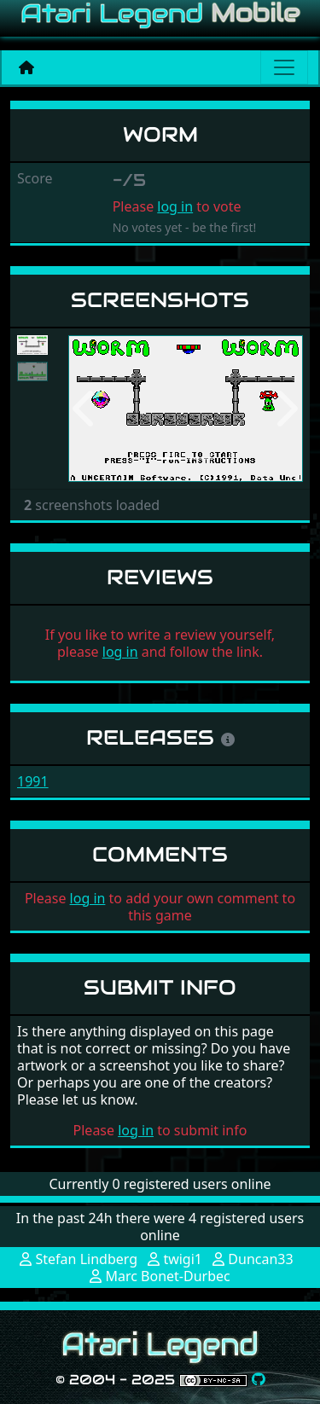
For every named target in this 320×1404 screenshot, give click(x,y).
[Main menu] (284, 67)
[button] (85, 409)
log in (175, 206)
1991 (33, 781)
